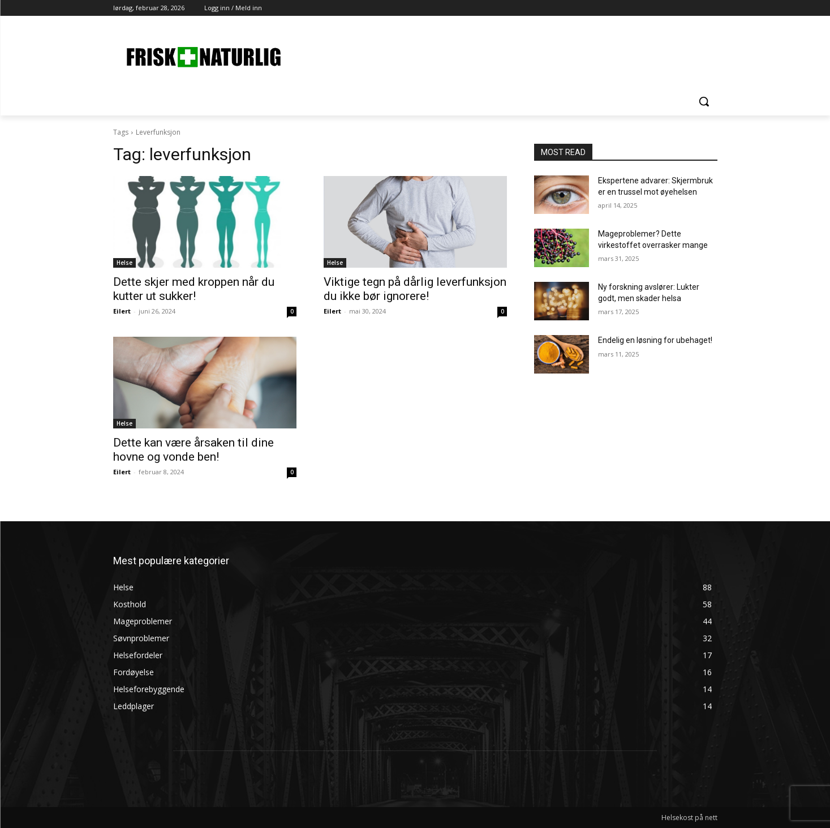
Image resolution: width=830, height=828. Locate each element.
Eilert (122, 311)
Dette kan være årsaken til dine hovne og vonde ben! (193, 450)
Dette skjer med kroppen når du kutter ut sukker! (193, 289)
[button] (703, 101)
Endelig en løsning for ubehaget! (655, 340)
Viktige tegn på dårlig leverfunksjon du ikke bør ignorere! (415, 289)
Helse (124, 263)
